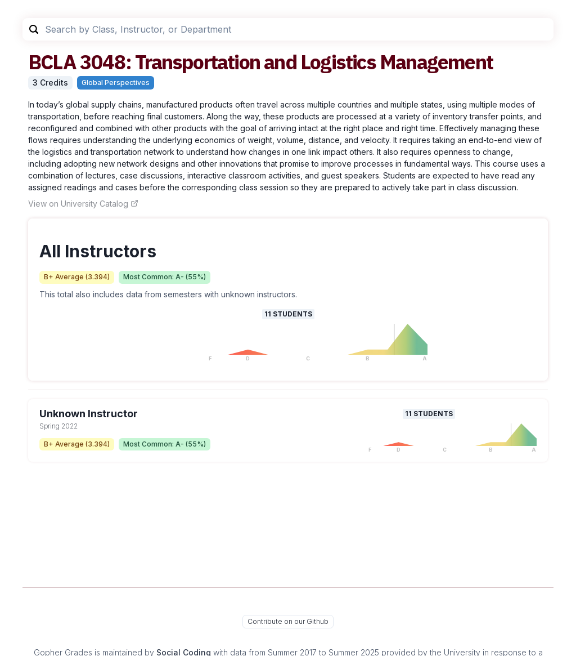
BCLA (52, 61)
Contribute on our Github (288, 621)
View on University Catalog (83, 203)
